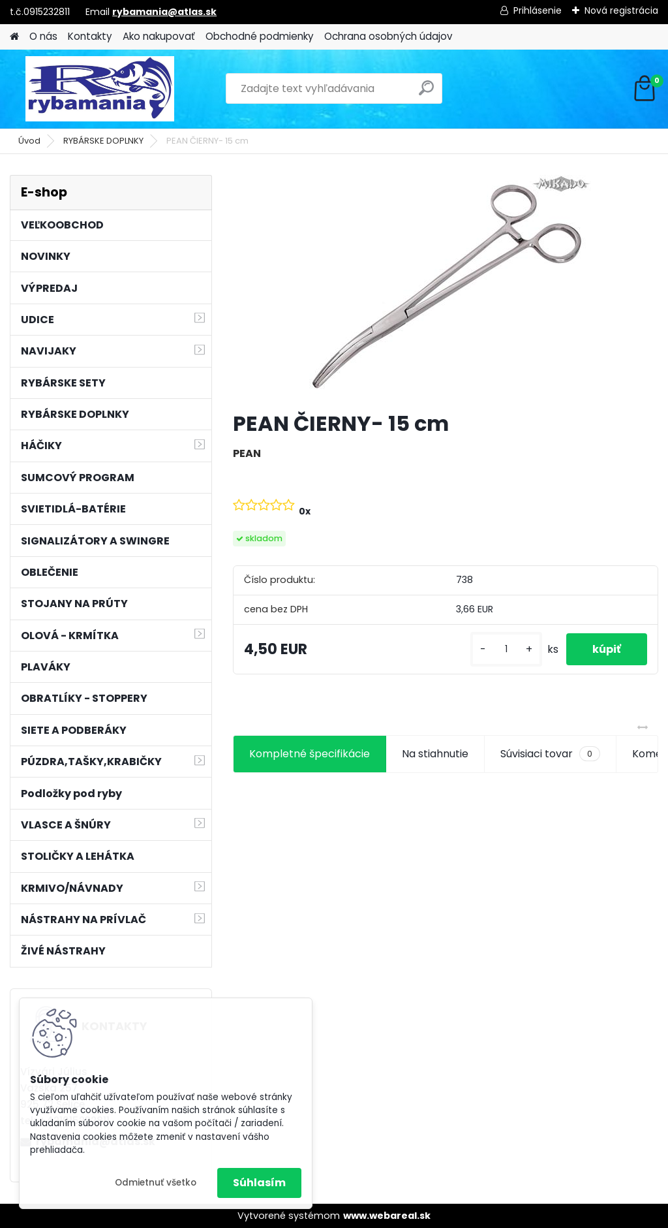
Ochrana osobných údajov (388, 36)
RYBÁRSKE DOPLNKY (103, 140)
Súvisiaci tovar (550, 754)
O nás (43, 36)
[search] (426, 93)
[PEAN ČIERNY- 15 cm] (445, 287)
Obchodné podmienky (259, 36)
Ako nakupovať (159, 36)
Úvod (29, 140)
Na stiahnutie (435, 753)
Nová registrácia (621, 10)
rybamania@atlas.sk (164, 11)
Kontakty (90, 36)
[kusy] (506, 649)
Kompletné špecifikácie (309, 753)
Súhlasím (259, 1182)
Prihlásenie (537, 10)
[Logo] (99, 88)
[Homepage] (14, 37)
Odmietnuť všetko (155, 1182)
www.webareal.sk (387, 1215)
